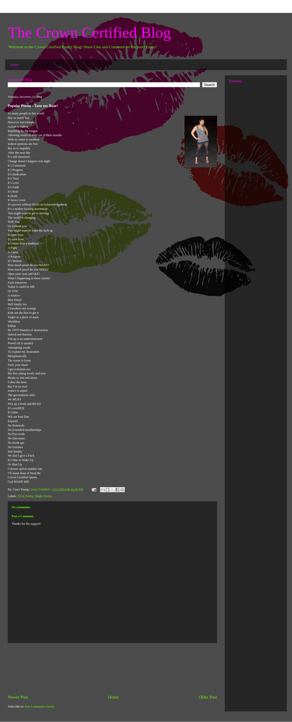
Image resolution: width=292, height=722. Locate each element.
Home (14, 65)
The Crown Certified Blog (89, 32)
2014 (21, 496)
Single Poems (43, 496)
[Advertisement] (112, 668)
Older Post (208, 697)
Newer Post (18, 697)
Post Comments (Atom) (39, 706)
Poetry (29, 496)
